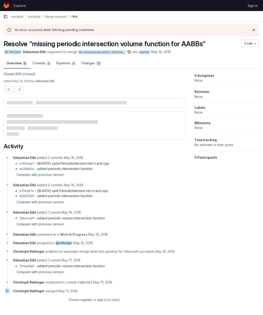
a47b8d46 (26, 169)
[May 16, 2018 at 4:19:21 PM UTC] (83, 243)
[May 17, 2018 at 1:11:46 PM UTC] (67, 291)
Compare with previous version (40, 175)
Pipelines (66, 63)
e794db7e (26, 191)
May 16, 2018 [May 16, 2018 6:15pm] (161, 52)
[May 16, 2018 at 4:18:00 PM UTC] (71, 212)
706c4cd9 (26, 218)
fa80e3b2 (84, 282)
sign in (102, 300)
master (144, 52)
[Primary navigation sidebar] (5, 16)
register (86, 300)
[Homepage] (6, 5)
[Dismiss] (254, 30)
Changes (91, 63)
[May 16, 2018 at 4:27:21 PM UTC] (165, 251)
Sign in (253, 6)
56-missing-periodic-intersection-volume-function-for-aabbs (102, 52)
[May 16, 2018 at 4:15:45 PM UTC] (73, 158)
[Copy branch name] (129, 52)
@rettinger (64, 243)
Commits (42, 63)
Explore (20, 6)
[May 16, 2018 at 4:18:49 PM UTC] (98, 234)
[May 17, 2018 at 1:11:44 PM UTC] (102, 282)
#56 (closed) (25, 74)
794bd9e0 (26, 266)
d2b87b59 (26, 196)
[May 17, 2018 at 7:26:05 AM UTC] (70, 260)
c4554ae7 (26, 163)
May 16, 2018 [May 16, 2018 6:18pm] (21, 81)
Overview (16, 63)
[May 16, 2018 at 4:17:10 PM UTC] (73, 185)
